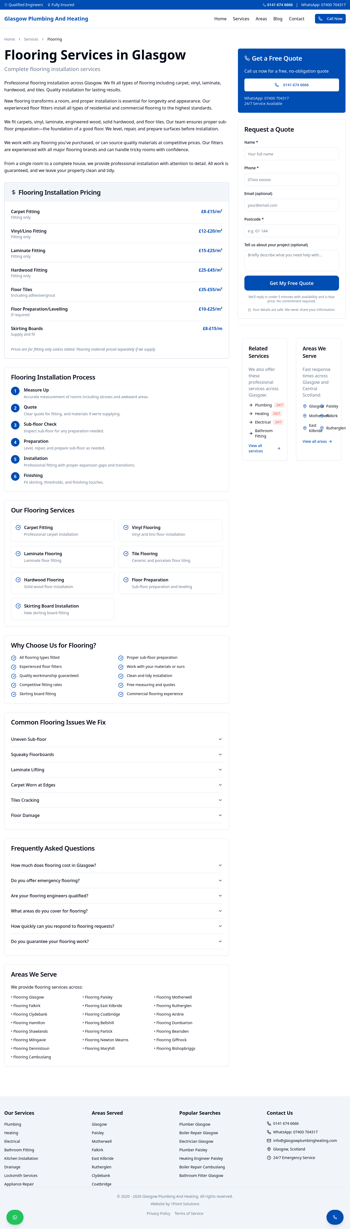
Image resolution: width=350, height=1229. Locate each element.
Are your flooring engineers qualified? (116, 896)
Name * (251, 142)
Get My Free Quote (292, 283)
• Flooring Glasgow (27, 997)
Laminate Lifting (116, 770)
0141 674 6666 (278, 4)
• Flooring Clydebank (29, 1014)
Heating (11, 1132)
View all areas (317, 441)
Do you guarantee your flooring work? (116, 941)
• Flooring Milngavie (28, 1039)
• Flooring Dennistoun (30, 1048)
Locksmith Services (20, 1175)
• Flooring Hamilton (28, 1022)
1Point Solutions (185, 1203)
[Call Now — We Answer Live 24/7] (335, 1217)
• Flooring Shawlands (29, 1031)
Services (241, 19)
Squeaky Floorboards (116, 754)
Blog (278, 19)
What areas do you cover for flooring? (116, 911)
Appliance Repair (19, 1184)
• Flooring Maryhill (99, 1048)
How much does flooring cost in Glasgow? (116, 865)
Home (220, 19)
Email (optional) (258, 193)
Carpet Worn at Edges (116, 785)
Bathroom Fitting (19, 1149)
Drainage (12, 1166)
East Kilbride (102, 1158)
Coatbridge (101, 1184)
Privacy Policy (158, 1213)
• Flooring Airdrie (169, 1014)
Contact (297, 19)
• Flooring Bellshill (98, 1022)
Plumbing (12, 1124)
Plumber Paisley (193, 1149)
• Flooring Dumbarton (173, 1022)
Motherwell (102, 1141)
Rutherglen (101, 1166)
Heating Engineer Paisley (201, 1158)
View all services (265, 448)
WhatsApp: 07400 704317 (323, 4)
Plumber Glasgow (194, 1124)
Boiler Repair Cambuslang (202, 1166)
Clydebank (101, 1175)
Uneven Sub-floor (116, 739)
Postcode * (254, 219)
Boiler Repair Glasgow (198, 1132)
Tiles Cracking (116, 800)
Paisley (98, 1132)
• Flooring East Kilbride (102, 1005)
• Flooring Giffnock (170, 1039)
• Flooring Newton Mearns (106, 1039)
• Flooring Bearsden (171, 1031)
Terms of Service (189, 1213)
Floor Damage (116, 815)
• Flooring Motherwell (173, 997)
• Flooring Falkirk (25, 1005)
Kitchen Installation (21, 1158)
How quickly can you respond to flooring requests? (116, 926)
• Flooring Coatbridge (101, 1014)
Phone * (251, 167)
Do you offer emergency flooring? (116, 880)
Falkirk (97, 1149)
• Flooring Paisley (98, 997)
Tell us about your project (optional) (276, 244)
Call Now (330, 18)
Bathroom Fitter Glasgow (201, 1175)
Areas (261, 19)
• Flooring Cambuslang (31, 1056)
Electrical (12, 1141)
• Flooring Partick (98, 1031)
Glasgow (99, 1124)
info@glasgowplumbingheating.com (305, 1140)
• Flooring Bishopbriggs (174, 1048)
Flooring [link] (54, 39)
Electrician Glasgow (196, 1141)
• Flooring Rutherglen (172, 1005)
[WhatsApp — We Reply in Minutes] (15, 1217)
